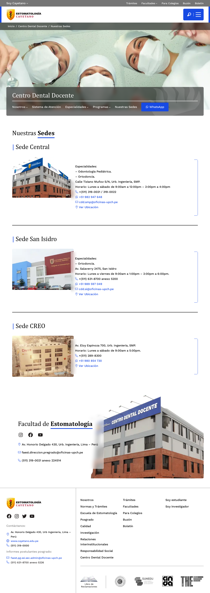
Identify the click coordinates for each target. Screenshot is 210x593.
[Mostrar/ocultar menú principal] (197, 14)
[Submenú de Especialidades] (88, 107)
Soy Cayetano (16, 3)
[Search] (189, 14)
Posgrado (87, 519)
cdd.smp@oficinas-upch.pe (98, 202)
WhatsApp (155, 107)
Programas (100, 107)
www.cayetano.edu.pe (24, 541)
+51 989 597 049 (90, 284)
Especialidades (75, 107)
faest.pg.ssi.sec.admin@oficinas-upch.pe (36, 557)
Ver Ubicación (88, 207)
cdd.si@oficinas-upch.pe (96, 289)
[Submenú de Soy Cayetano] (27, 3)
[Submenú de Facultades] (156, 3)
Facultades (148, 3)
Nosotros (18, 107)
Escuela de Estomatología (98, 513)
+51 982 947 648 (90, 197)
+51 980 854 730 (90, 360)
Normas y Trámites (93, 506)
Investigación (89, 532)
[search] (189, 14)
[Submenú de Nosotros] (27, 107)
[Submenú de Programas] (110, 107)
